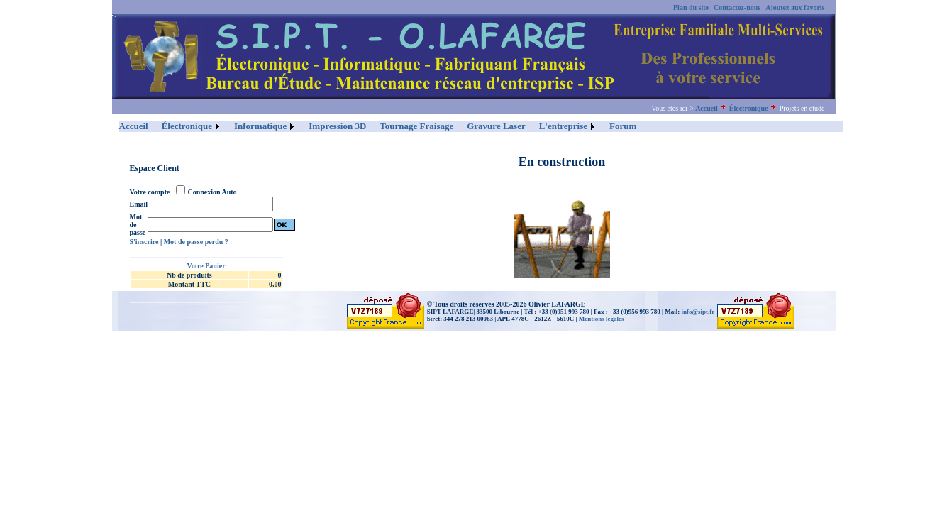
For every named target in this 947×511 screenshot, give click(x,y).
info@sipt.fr (698, 311)
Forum (622, 126)
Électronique (748, 108)
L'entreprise (563, 126)
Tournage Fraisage (416, 126)
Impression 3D (337, 126)
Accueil (706, 108)
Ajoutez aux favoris (794, 7)
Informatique (260, 126)
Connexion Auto (211, 192)
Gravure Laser (496, 126)
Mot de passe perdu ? (196, 242)
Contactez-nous (737, 7)
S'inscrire (144, 242)
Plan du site (691, 7)
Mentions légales (601, 318)
